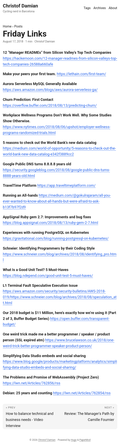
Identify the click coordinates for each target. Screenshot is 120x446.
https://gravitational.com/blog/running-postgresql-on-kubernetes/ (56, 238)
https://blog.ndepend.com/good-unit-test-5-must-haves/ (48, 275)
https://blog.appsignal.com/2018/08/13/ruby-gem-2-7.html (50, 222)
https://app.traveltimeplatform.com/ (66, 185)
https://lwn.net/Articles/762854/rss (82, 393)
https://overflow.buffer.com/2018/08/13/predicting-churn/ (50, 105)
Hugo (74, 440)
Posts (18, 26)
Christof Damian (46, 440)
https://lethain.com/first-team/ (81, 74)
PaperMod (84, 440)
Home (7, 26)
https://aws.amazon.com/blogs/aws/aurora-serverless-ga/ (50, 90)
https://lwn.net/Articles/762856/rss (31, 383)
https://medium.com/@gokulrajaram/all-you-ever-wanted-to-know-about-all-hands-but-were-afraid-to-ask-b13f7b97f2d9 (57, 201)
